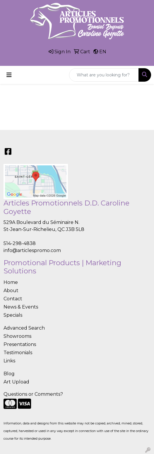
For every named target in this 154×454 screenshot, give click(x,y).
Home (11, 282)
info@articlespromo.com (32, 250)
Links (9, 361)
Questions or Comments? (33, 394)
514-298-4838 (20, 243)
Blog (9, 373)
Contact (13, 298)
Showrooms (17, 336)
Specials (13, 315)
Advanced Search (24, 328)
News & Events (21, 307)
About (11, 290)
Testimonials (18, 352)
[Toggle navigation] (9, 75)
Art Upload (16, 382)
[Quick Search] (104, 75)
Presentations (20, 344)
